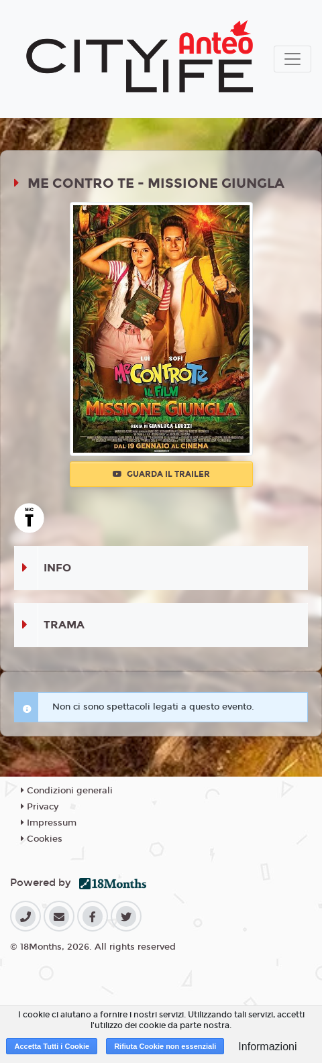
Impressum (48, 823)
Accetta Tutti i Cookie (51, 1046)
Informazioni (267, 1046)
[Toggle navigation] (292, 59)
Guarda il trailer (161, 474)
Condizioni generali (67, 790)
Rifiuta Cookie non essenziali (165, 1046)
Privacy (39, 806)
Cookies (41, 839)
